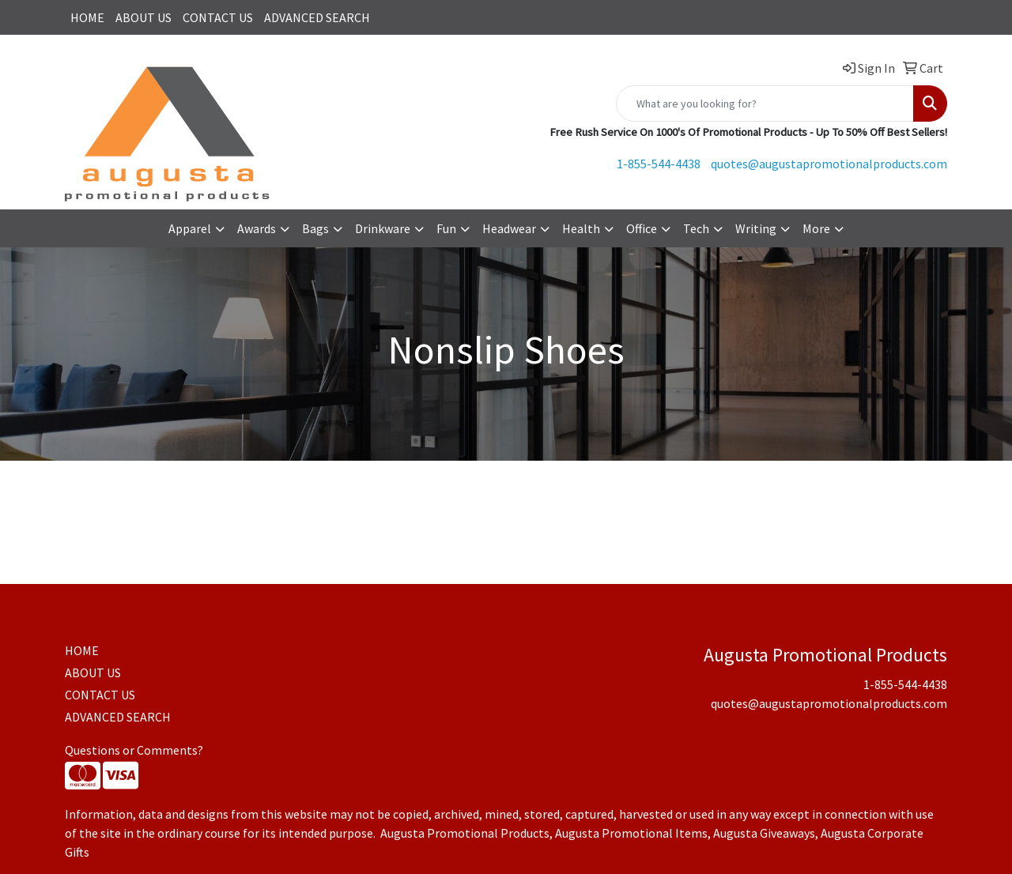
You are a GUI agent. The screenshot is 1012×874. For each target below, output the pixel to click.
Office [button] (641, 228)
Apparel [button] (189, 228)
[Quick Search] (765, 103)
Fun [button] (446, 228)
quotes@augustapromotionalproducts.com (829, 163)
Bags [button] (315, 228)
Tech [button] (696, 228)
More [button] (816, 228)
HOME (87, 17)
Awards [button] (256, 228)
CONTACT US (218, 17)
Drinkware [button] (382, 228)
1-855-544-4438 (658, 163)
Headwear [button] (509, 228)
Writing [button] (755, 228)
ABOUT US (143, 17)
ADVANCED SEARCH (317, 17)
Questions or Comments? (134, 750)
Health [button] (581, 228)
